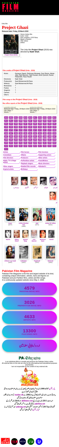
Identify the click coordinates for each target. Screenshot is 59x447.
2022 (11, 117)
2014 (49, 117)
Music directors (43, 163)
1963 (30, 133)
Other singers (8, 166)
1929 (35, 143)
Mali (37, 223)
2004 (44, 121)
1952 (30, 136)
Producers (24, 158)
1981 (49, 127)
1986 (25, 127)
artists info (29, 317)
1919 (30, 146)
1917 (40, 146)
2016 (40, 117)
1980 (54, 127)
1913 (6, 149)
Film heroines (43, 152)
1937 (49, 139)
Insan (10, 223)
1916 (44, 146)
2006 (35, 121)
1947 (54, 136)
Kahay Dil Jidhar (50, 223)
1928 (40, 143)
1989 (11, 127)
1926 (49, 143)
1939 (40, 139)
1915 (49, 146)
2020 (20, 117)
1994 (40, 124)
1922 (15, 146)
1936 (54, 139)
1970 (49, 130)
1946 (6, 139)
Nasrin (8, 238)
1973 (35, 130)
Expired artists (8, 169)
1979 (6, 130)
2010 (15, 121)
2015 (44, 117)
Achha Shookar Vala (24, 224)
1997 (25, 124)
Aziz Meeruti (34, 239)
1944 (15, 139)
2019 (25, 117)
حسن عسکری (34, 187)
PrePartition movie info (29, 303)
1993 (44, 124)
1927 (44, 143)
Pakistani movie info (29, 289)
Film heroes (25, 152)
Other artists (42, 158)
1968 (6, 133)
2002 (54, 121)
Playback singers (27, 163)
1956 (11, 136)
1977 (15, 130)
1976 (20, 130)
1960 (44, 133)
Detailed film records (28, 166)
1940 (35, 139)
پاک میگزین (52, 388)
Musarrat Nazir (42, 239)
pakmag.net (21, 406)
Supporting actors (44, 155)
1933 (15, 143)
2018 (30, 117)
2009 (20, 121)
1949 (44, 136)
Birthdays (24, 169)
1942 (25, 139)
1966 (15, 133)
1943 (20, 139)
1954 (20, 136)
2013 (54, 117)
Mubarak (50, 261)
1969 (54, 130)
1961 (40, 133)
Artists (5, 152)
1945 (11, 139)
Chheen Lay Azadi (10, 261)
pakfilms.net (40, 403)
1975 (25, 130)
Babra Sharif (16, 239)
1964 (25, 133)
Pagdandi (37, 261)
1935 (6, 143)
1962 (35, 133)
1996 (30, 124)
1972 (40, 130)
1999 (15, 124)
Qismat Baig (25, 239)
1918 (35, 146)
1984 (35, 127)
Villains (23, 155)
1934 (11, 143)
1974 (30, 130)
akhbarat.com (27, 400)
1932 (20, 143)
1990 (6, 127)
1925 (54, 143)
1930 (30, 143)
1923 (11, 146)
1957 (6, 136)
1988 (15, 127)
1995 (35, 124)
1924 (6, 146)
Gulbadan (23, 261)
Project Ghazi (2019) (11, 54)
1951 (35, 136)
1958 (54, 133)
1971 (44, 130)
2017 (35, 117)
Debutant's (42, 166)
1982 (44, 127)
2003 (49, 121)
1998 (20, 124)
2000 (11, 124)
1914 (54, 146)
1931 (25, 143)
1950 (40, 136)
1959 (49, 133)
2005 (40, 121)
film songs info (29, 331)
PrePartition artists (27, 160)
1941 (30, 139)
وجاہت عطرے (15, 187)
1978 (11, 130)
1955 (15, 136)
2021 (15, 117)
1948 (49, 136)
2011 (11, 121)
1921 (20, 146)
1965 (20, 133)
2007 (30, 121)
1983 (40, 127)
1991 (54, 124)
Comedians (7, 155)
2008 (25, 121)
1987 (20, 127)
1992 (49, 124)
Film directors (8, 158)
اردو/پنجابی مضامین (29, 346)
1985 (30, 127)
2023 (6, 117)
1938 (44, 139)
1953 (25, 136)
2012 (6, 121)
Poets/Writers (43, 160)
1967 (11, 133)
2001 (6, 124)
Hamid (51, 238)
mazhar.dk (18, 394)
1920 (25, 146)
